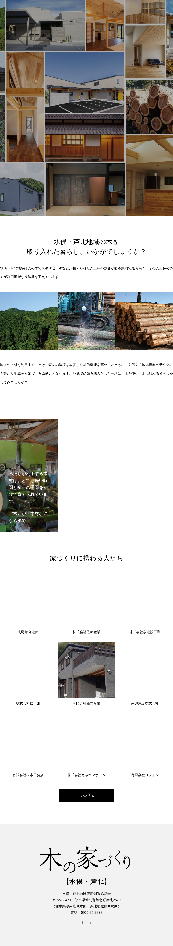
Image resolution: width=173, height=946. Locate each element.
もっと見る (86, 795)
